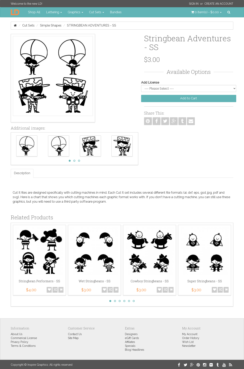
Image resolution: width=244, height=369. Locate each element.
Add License (150, 82)
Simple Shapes (50, 25)
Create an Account (218, 3)
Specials (130, 345)
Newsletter (189, 345)
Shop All (34, 12)
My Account (189, 334)
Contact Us (75, 334)
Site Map (73, 338)
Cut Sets (28, 25)
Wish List (188, 341)
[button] (206, 12)
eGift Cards (132, 338)
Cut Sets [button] (96, 12)
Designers (131, 334)
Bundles (116, 12)
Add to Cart (188, 98)
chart (37, 197)
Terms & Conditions (23, 345)
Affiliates (130, 341)
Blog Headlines (134, 349)
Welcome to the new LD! (26, 3)
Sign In (194, 3)
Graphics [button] (75, 12)
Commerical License (24, 338)
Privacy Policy (19, 341)
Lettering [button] (54, 12)
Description (22, 173)
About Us (16, 334)
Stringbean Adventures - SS (91, 25)
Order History (190, 338)
